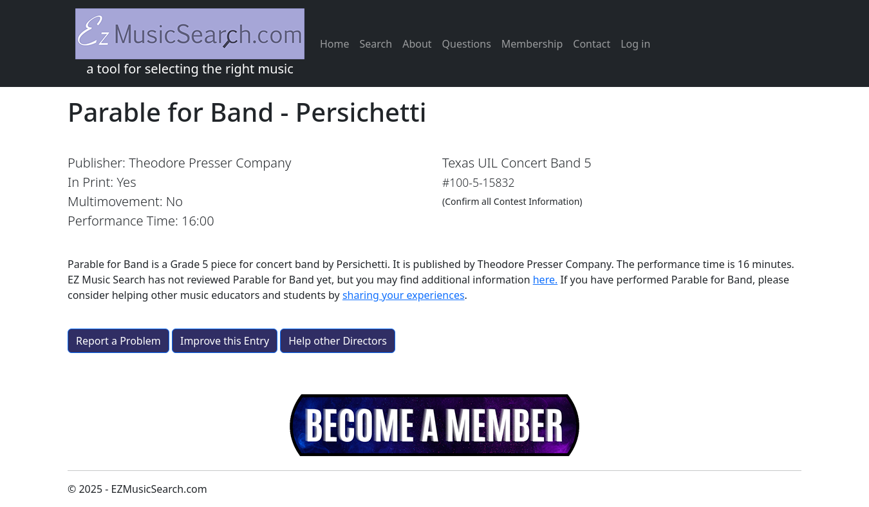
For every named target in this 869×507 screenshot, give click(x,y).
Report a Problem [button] (118, 341)
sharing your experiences (403, 295)
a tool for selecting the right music (189, 42)
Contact (591, 44)
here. (545, 280)
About (416, 44)
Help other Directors (337, 341)
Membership (532, 44)
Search (376, 44)
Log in (635, 44)
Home (335, 44)
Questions (466, 44)
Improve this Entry (224, 341)
